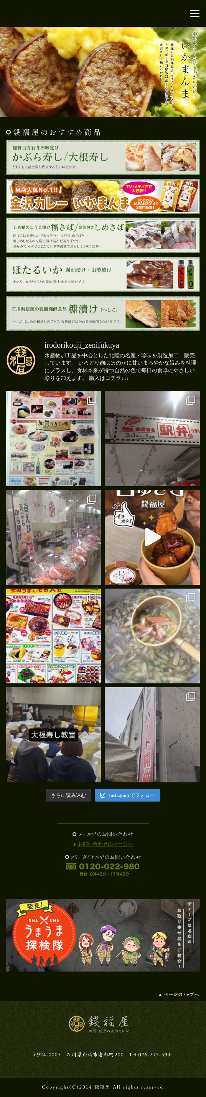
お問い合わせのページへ (105, 844)
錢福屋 (103, 13)
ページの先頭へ (179, 994)
